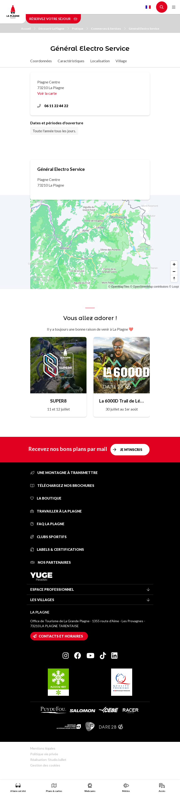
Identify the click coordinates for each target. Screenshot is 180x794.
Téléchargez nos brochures (62, 485)
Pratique (80, 28)
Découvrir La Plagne (53, 28)
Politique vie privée (44, 754)
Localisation (100, 61)
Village (121, 61)
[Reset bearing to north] (174, 278)
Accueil (28, 28)
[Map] (90, 242)
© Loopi (174, 286)
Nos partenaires (50, 562)
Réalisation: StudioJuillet (48, 760)
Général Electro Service (144, 28)
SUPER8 (58, 400)
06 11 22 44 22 (52, 106)
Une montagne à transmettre (64, 472)
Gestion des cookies (45, 765)
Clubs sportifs (48, 537)
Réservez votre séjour (53, 19)
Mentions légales (42, 748)
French (148, 7)
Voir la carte (47, 93)
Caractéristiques (71, 61)
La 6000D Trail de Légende (121, 400)
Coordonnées (41, 61)
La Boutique (45, 498)
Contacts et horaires (61, 636)
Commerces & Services (108, 28)
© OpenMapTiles (118, 286)
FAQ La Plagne (47, 524)
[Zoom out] (174, 271)
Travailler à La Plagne (56, 511)
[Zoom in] (174, 264)
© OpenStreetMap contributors (149, 286)
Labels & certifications (57, 549)
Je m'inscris (131, 449)
